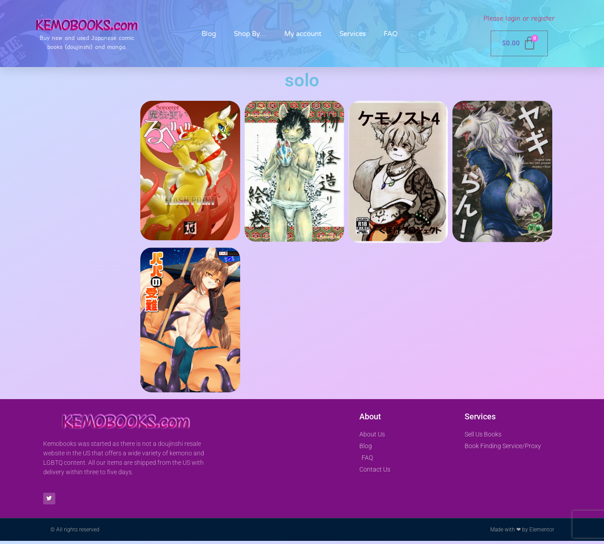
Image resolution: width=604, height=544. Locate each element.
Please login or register (519, 18)
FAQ (391, 34)
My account (303, 34)
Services (353, 34)
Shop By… (250, 34)
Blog (208, 34)
